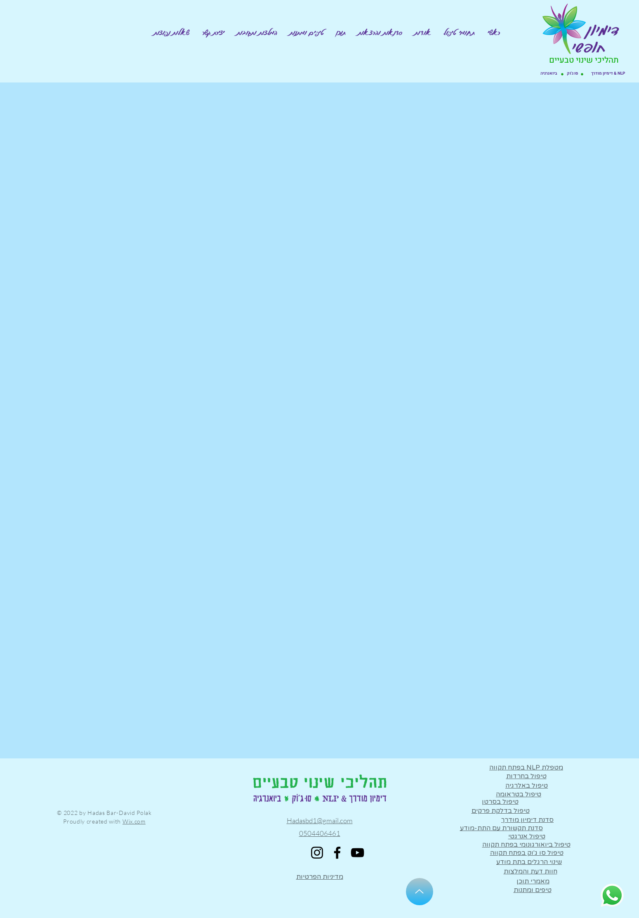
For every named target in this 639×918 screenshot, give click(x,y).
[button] (459, 32)
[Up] (419, 891)
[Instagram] (317, 853)
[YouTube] (357, 853)
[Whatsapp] (612, 895)
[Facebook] (337, 853)
